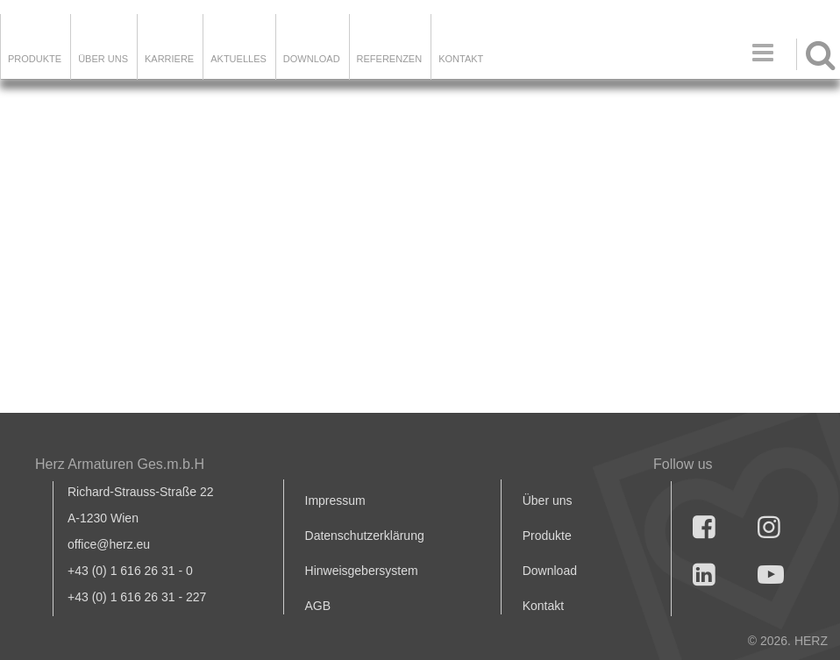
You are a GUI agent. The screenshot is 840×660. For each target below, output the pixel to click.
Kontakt (543, 606)
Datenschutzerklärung (364, 536)
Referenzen (390, 58)
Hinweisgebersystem (361, 571)
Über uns (548, 500)
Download (550, 571)
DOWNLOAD (311, 58)
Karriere (169, 58)
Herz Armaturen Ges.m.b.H (119, 464)
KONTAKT (460, 58)
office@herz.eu (109, 544)
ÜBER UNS (103, 58)
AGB (318, 606)
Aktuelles (238, 58)
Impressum (335, 500)
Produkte (34, 58)
